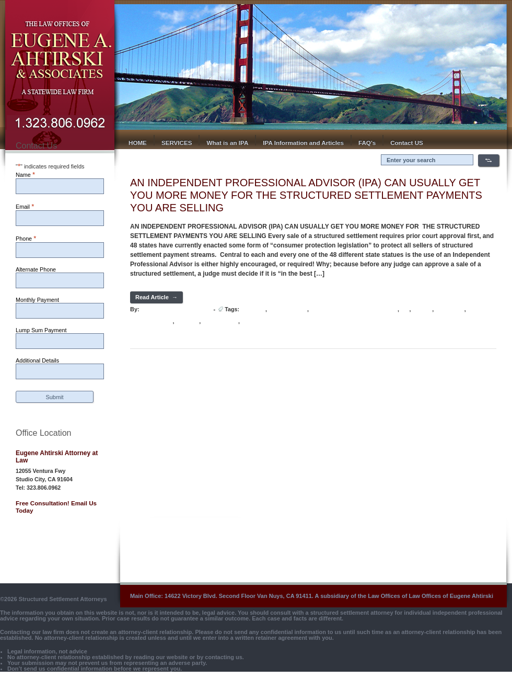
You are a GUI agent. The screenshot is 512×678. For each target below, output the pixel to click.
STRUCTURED (259, 321)
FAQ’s (367, 142)
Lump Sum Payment (41, 330)
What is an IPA (227, 142)
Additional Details (37, 360)
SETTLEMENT (220, 321)
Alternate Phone (36, 269)
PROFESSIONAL (151, 321)
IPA (405, 309)
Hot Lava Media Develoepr (176, 309)
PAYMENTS (449, 309)
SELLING (187, 321)
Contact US (406, 142)
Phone (26, 238)
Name (25, 174)
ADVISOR (253, 309)
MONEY (422, 309)
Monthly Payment (37, 300)
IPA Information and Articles (303, 142)
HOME (138, 142)
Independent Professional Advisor (354, 309)
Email (25, 206)
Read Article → (156, 297)
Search (488, 160)
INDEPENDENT (288, 309)
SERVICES (176, 142)
